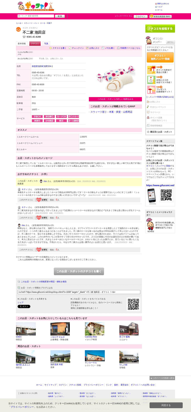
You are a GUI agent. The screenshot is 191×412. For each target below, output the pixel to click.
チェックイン (78, 48)
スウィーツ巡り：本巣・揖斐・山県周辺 (111, 111)
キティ (25, 189)
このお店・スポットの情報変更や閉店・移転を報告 (44, 281)
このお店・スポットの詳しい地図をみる (115, 99)
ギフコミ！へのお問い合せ (143, 385)
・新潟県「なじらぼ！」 (87, 396)
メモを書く (110, 48)
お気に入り (94, 48)
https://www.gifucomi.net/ (160, 185)
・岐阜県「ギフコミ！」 (119, 396)
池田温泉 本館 (56, 364)
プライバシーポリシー (93, 385)
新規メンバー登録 (160, 16)
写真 (46, 43)
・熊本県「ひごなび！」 (87, 393)
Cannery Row (91, 337)
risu (45, 181)
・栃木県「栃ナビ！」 (55, 393)
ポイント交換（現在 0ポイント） (159, 119)
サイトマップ (50, 385)
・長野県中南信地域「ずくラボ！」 (154, 396)
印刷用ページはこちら (130, 48)
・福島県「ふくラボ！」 (56, 396)
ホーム (159, 10)
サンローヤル (91, 362)
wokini (18, 337)
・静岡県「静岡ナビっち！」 (120, 393)
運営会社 (124, 385)
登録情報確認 (156, 125)
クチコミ (35, 43)
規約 (116, 385)
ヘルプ (159, 7)
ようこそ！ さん (123, 16)
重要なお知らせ (163, 3)
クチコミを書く (59, 48)
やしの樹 (123, 365)
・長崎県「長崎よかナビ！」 (152, 393)
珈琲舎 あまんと (23, 365)
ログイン (141, 16)
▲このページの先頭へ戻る (162, 378)
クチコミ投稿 (75, 385)
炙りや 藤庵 (124, 337)
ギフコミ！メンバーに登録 (158, 166)
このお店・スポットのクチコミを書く (78, 271)
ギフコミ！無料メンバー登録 (160, 57)
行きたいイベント (158, 107)
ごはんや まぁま (57, 337)
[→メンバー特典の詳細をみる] (160, 97)
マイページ (155, 112)
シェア (21, 302)
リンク (109, 385)
